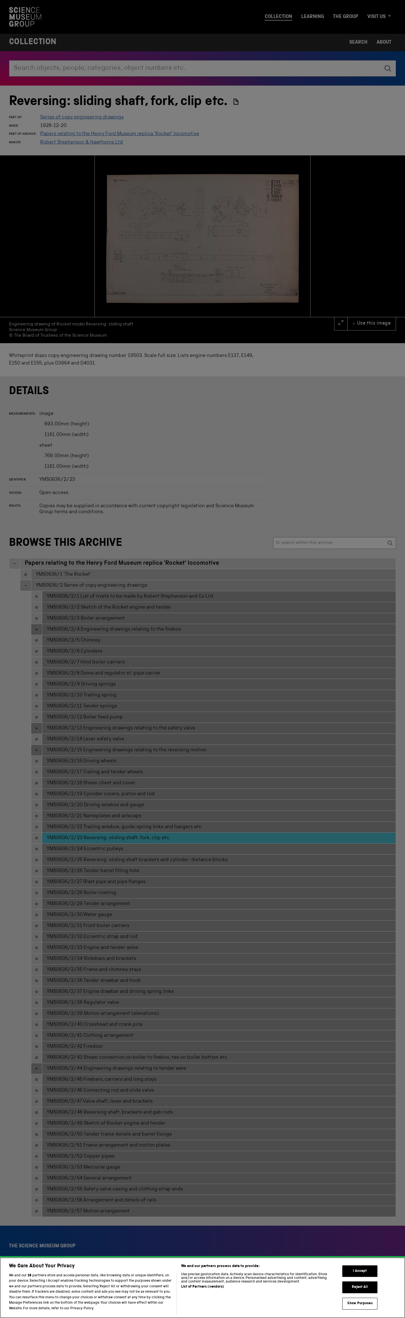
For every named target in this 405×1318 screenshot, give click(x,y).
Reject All (360, 1295)
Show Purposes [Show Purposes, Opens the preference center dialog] (360, 1311)
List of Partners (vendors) (202, 1295)
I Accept (360, 1279)
